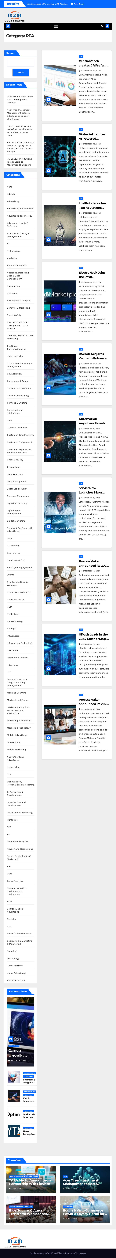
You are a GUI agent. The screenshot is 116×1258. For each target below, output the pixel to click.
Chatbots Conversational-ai (16, 347)
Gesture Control (16, 599)
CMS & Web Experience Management (19, 365)
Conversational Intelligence (15, 411)
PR (8, 834)
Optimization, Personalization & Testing (20, 783)
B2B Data (12, 293)
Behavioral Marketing (18, 308)
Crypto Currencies (17, 427)
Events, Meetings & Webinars (17, 583)
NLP (9, 774)
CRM (9, 420)
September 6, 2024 (91, 429)
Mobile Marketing (16, 749)
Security (11, 919)
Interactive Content (17, 657)
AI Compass (13, 251)
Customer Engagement (19, 442)
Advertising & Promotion (20, 208)
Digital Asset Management (14, 512)
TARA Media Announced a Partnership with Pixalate (20, 99)
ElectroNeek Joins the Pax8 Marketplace (92, 277)
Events (10, 574)
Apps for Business (17, 265)
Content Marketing (17, 403)
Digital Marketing (16, 521)
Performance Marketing (20, 812)
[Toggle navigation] (56, 26)
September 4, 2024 (91, 571)
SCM (9, 901)
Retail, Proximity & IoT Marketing (19, 857)
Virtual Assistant (16, 980)
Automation (13, 286)
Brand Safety (14, 315)
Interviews (12, 665)
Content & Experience (19, 388)
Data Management (17, 481)
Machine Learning (16, 692)
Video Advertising (16, 973)
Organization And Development (16, 804)
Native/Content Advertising (15, 758)
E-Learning (13, 545)
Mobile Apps (13, 742)
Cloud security (15, 356)
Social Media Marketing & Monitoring (19, 942)
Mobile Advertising (17, 735)
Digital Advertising (17, 503)
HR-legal (11, 628)
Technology (13, 958)
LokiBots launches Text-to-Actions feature (92, 208)
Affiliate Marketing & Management (18, 235)
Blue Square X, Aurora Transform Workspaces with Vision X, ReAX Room (29, 1213)
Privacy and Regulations (20, 849)
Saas (9, 873)
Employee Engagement (19, 567)
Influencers (13, 636)
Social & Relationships (19, 933)
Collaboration (14, 373)
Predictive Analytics (17, 841)
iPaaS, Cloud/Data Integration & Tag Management (17, 682)
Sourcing (11, 951)
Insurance (12, 650)
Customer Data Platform (20, 435)
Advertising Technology (19, 216)
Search (10, 53)
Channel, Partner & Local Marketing (20, 337)
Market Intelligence (17, 700)
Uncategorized (15, 965)
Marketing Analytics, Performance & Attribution (18, 710)
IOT (9, 672)
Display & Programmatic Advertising (20, 529)
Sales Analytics (15, 881)
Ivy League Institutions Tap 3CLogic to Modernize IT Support (19, 162)
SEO (9, 926)
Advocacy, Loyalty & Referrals (17, 224)
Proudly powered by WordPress (43, 1253)
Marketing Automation (19, 720)
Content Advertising (18, 395)
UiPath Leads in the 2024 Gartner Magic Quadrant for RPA (93, 639)
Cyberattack (13, 467)
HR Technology (15, 621)
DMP (9, 538)
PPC (9, 827)
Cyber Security (15, 459)
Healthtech (13, 614)
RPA (9, 866)
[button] (102, 26)
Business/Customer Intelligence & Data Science (17, 325)
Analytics (12, 258)
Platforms (12, 820)
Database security (17, 488)
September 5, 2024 (91, 498)
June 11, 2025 (18, 1189)
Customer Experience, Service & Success (19, 451)
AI (8, 243)
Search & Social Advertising (15, 910)
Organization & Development (15, 793)
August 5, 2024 (18, 1061)
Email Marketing (16, 560)
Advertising (13, 201)
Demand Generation (18, 496)
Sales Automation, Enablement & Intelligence (17, 891)
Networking (13, 767)
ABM (9, 186)
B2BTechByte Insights (19, 300)
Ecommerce (13, 553)
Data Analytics (15, 474)
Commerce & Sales (17, 381)
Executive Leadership (18, 592)
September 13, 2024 (91, 71)
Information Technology (20, 643)
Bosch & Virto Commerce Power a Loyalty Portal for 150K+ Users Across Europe (84, 1213)
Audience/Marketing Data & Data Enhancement (18, 275)
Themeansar (80, 1253)
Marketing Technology (19, 728)
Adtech (11, 194)
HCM (9, 606)
